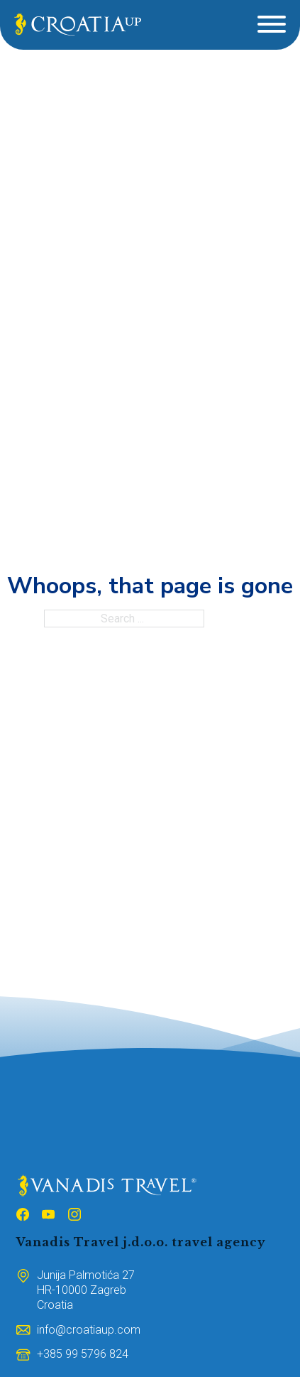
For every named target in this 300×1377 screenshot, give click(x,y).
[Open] (271, 24)
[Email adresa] (88, 1329)
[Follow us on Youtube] (48, 1216)
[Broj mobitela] (82, 1353)
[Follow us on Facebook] (22, 1216)
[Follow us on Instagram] (74, 1216)
